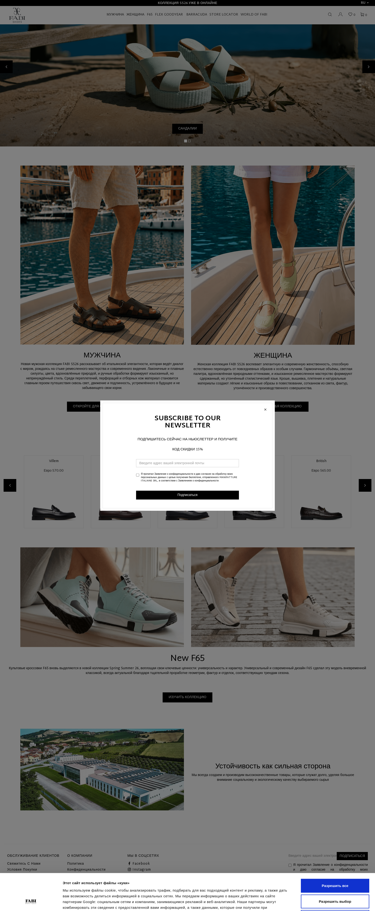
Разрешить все (335, 851)
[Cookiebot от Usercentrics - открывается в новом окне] (31, 901)
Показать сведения (80, 902)
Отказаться (335, 882)
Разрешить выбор (335, 867)
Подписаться (187, 495)
